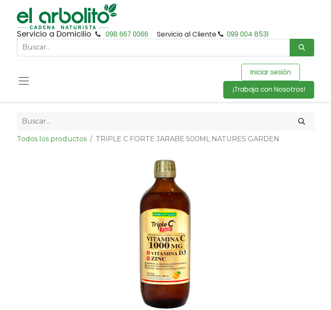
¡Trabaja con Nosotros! (268, 89)
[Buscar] (301, 121)
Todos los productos (52, 139)
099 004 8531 (248, 34)
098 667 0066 (127, 34)
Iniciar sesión (270, 72)
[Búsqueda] (302, 47)
